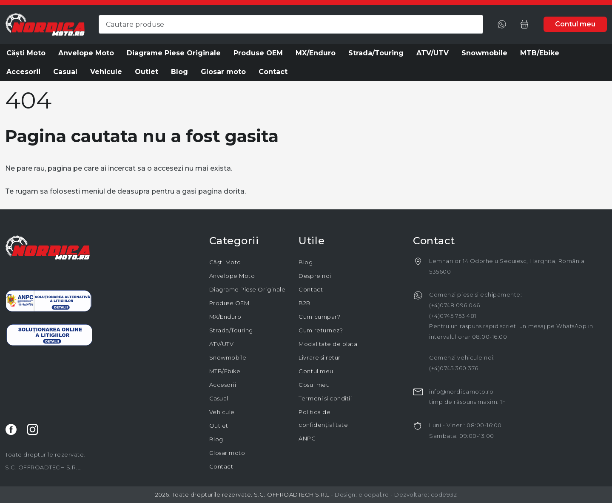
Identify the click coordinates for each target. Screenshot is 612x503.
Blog (216, 439)
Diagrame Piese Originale (247, 289)
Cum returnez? (321, 330)
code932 (444, 494)
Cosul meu (314, 384)
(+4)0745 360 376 (453, 368)
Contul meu (316, 371)
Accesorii (222, 384)
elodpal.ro (374, 494)
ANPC (307, 438)
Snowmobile (228, 357)
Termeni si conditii (325, 398)
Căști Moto (225, 262)
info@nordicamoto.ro (461, 391)
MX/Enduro (225, 316)
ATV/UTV (221, 343)
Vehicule (222, 412)
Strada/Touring (231, 330)
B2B (305, 303)
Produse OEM (229, 303)
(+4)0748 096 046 (454, 305)
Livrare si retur (319, 357)
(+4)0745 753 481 (452, 315)
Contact (221, 466)
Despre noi (315, 275)
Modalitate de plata (328, 343)
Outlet (218, 425)
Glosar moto (227, 452)
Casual (218, 398)
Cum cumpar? (319, 316)
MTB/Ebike (225, 371)
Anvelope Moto (232, 275)
